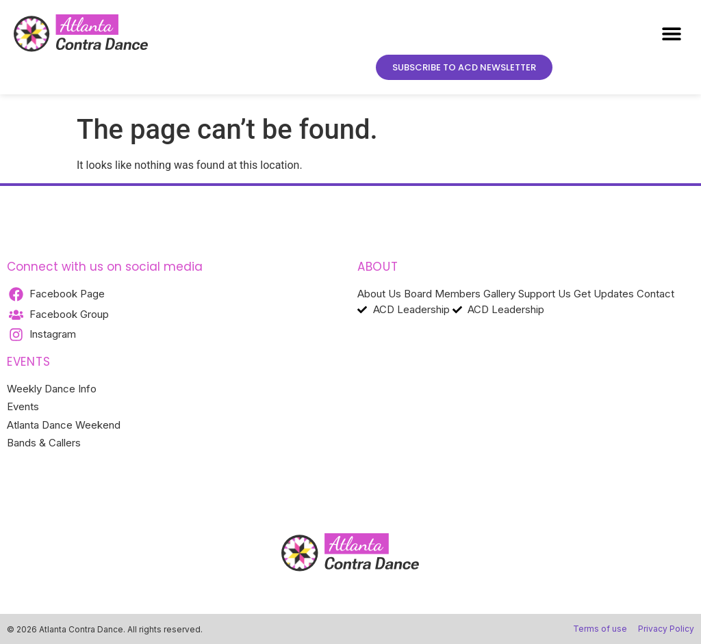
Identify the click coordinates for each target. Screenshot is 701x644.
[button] (672, 33)
